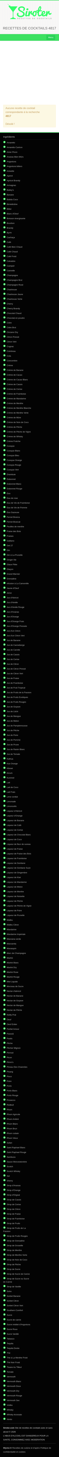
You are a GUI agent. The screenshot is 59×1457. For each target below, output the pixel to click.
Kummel (10, 778)
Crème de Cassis (14, 384)
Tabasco (10, 1339)
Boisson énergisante (16, 218)
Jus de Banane (13, 640)
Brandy (10, 228)
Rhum (9, 1109)
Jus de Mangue (14, 716)
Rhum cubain (13, 1133)
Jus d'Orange (13, 616)
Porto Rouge (12, 1095)
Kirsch (9, 773)
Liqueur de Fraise (15, 849)
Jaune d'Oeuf (13, 588)
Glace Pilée (12, 564)
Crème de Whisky (15, 436)
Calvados (11, 261)
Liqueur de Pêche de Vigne (19, 906)
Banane (10, 195)
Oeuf (9, 1019)
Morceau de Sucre (15, 986)
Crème (10, 365)
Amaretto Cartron (14, 147)
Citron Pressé (13, 337)
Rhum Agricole (13, 1114)
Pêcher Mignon (13, 1048)
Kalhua (10, 759)
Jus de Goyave (13, 707)
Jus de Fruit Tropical (16, 688)
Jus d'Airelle (12, 602)
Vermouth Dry (13, 1391)
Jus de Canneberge (16, 645)
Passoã (10, 1034)
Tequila (10, 1343)
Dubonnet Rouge (14, 488)
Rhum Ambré (13, 1119)
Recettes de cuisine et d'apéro (21, 1448)
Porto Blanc (12, 1090)
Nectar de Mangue (15, 1005)
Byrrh (9, 232)
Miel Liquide (12, 981)
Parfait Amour (13, 1029)
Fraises (10, 536)
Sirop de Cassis (14, 1199)
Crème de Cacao (14, 375)
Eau (8, 493)
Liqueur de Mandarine (17, 882)
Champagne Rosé (15, 285)
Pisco (9, 1076)
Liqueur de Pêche (15, 901)
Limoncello (12, 806)
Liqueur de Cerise (15, 830)
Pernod (10, 1053)
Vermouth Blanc (14, 1381)
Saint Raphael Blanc (16, 1147)
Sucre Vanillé (13, 1334)
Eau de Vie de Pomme (17, 507)
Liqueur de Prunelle (16, 915)
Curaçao (10, 446)
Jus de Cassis (13, 654)
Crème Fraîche (13, 441)
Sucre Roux (12, 1329)
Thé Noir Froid (13, 1362)
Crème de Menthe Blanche (19, 408)
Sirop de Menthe (14, 1250)
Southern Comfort (15, 1310)
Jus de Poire (12, 735)
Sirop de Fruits (13, 1223)
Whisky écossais (14, 1414)
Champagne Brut (14, 280)
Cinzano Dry (12, 332)
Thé (8, 1353)
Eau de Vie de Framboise (18, 503)
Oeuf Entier (12, 1024)
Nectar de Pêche (14, 1010)
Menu (50, 37)
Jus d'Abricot (12, 597)
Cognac (10, 346)
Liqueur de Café (14, 825)
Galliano (10, 541)
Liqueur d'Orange (14, 816)
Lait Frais (11, 792)
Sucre (9, 1315)
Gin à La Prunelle (14, 555)
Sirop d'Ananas (14, 1185)
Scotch (10, 1166)
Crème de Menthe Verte (17, 413)
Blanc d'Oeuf (12, 214)
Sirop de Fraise (14, 1214)
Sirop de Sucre (13, 1269)
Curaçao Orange (14, 460)
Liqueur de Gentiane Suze (19, 868)
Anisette (10, 171)
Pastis (9, 1038)
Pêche (10, 1043)
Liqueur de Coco (14, 839)
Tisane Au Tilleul (14, 1367)
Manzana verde (14, 939)
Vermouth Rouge (14, 1395)
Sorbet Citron (13, 1301)
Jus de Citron (13, 664)
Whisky (10, 1410)
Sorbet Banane (13, 1296)
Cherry (10, 304)
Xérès (9, 1419)
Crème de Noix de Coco (18, 422)
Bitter (9, 209)
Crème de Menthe (15, 403)
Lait (8, 782)
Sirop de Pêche (14, 1264)
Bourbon (10, 223)
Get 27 (10, 545)
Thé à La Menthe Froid (17, 1358)
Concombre (12, 360)
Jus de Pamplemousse (17, 725)
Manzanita (11, 944)
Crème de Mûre (14, 417)
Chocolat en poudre (16, 318)
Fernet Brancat (13, 522)
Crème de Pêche (14, 427)
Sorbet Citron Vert (15, 1305)
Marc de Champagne (16, 953)
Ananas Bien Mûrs (15, 157)
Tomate (10, 1372)
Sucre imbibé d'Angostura (18, 1324)
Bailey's (10, 190)
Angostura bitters (14, 166)
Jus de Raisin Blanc (16, 749)
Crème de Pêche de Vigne (19, 432)
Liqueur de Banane (15, 820)
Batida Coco (12, 199)
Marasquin (11, 948)
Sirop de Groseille (15, 1245)
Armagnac (11, 185)
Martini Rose (12, 972)
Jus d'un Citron (13, 631)
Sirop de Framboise (16, 1218)
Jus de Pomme (13, 740)
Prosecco (11, 1100)
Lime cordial (12, 797)
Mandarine (11, 929)
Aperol (10, 176)
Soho (9, 1291)
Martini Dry (12, 967)
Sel (8, 1176)
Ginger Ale (11, 560)
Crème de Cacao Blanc (17, 379)
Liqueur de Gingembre (17, 872)
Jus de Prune (13, 744)
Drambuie (11, 474)
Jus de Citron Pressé (16, 669)
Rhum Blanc (12, 1124)
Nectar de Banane (15, 996)
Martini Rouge (13, 977)
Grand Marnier (13, 574)
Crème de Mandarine (16, 398)
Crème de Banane (15, 370)
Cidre (9, 323)
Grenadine (11, 579)
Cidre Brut (11, 327)
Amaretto (11, 142)
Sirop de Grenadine (16, 1241)
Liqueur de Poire (14, 910)
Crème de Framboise (16, 394)
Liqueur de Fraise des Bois (19, 853)
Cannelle (11, 270)
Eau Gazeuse (13, 512)
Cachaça (11, 237)
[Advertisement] (29, 72)
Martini (10, 958)
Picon (9, 1057)
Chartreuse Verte (14, 299)
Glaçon (10, 569)
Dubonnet (11, 479)
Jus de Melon (13, 721)
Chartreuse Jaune (15, 294)
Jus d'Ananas (13, 612)
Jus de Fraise (13, 678)
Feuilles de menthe (15, 526)
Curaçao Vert (13, 469)
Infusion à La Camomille (18, 583)
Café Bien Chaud (14, 247)
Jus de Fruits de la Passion (19, 692)
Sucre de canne (14, 1320)
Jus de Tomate (13, 754)
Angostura (11, 161)
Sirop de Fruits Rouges (17, 1236)
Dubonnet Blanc (14, 484)
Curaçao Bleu (13, 455)
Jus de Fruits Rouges (16, 702)
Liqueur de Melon (14, 887)
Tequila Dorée (13, 1348)
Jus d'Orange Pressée (17, 626)
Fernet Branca (13, 517)
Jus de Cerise (13, 659)
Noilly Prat (11, 1015)
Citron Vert (11, 342)
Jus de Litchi (12, 711)
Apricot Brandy (13, 180)
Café (9, 242)
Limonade (11, 801)
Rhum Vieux (12, 1138)
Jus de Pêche (13, 730)
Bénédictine (12, 204)
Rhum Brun (12, 1128)
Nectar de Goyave (15, 1000)
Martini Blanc (13, 962)
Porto (9, 1086)
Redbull (10, 1105)
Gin (8, 550)
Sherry (10, 1181)
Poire (9, 1081)
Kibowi (10, 768)
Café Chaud (12, 251)
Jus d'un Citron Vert (16, 635)
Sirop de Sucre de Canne (18, 1274)
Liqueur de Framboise (17, 858)
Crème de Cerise (14, 389)
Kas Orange (12, 763)
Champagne (12, 275)
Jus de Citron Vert (15, 673)
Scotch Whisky (13, 1171)
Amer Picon (12, 152)
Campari (10, 266)
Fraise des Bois (14, 531)
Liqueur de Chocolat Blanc (19, 834)
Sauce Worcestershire (17, 1162)
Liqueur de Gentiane (16, 863)
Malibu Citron (13, 925)
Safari (9, 1143)
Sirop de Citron (13, 1209)
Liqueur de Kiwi (14, 877)
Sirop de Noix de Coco (17, 1260)
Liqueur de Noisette (16, 896)
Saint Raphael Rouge (16, 1152)
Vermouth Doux (14, 1386)
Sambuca (11, 1157)
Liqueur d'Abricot (14, 811)
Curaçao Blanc (13, 451)
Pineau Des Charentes (17, 1067)
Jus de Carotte (13, 650)
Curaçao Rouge (14, 465)
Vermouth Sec (13, 1400)
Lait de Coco (12, 787)
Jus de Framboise (15, 683)
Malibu (10, 920)
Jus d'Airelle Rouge (15, 607)
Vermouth (11, 1376)
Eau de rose (12, 498)
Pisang (10, 1072)
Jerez (9, 593)
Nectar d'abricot (14, 991)
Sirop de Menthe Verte (17, 1255)
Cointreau (11, 351)
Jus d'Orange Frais (15, 621)
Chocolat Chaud (14, 313)
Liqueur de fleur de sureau (19, 844)
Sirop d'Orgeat (13, 1195)
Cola (9, 356)
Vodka (9, 1405)
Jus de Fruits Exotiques (17, 697)
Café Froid (11, 256)
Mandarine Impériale (16, 934)
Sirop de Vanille (14, 1286)
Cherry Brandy (13, 308)
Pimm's (10, 1062)
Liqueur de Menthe (15, 891)
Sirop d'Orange (13, 1190)
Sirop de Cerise (14, 1204)
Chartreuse (12, 289)
